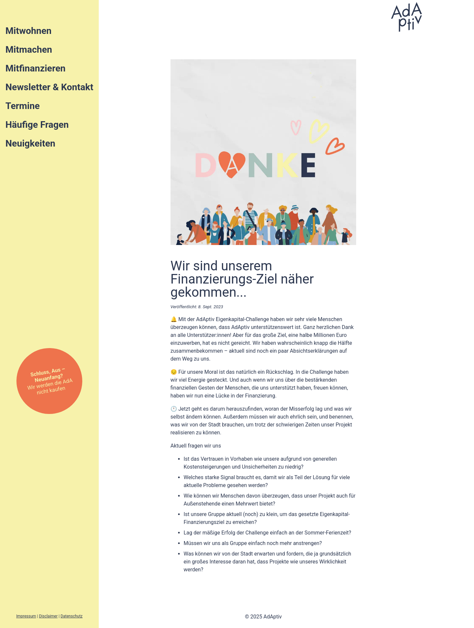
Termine (23, 105)
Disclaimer (48, 616)
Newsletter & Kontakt (49, 87)
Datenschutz (72, 616)
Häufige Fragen (37, 124)
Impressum (26, 616)
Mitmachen (29, 49)
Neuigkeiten (30, 143)
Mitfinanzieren (36, 68)
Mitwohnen (29, 30)
